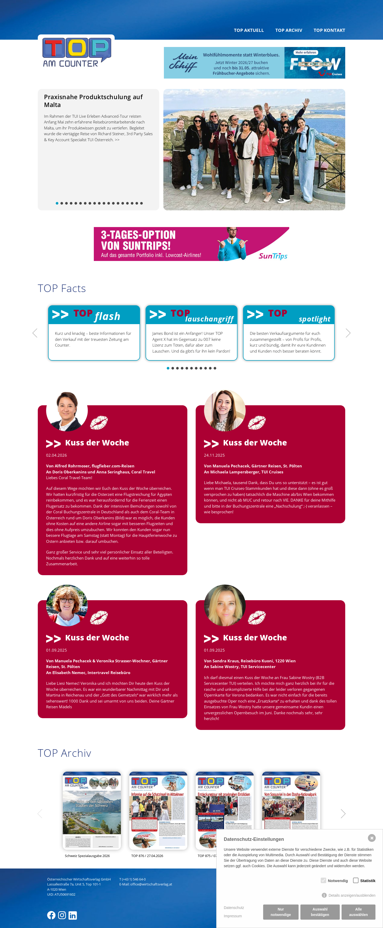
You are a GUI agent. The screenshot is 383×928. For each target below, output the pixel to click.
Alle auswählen (358, 912)
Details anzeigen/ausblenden (352, 895)
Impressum (233, 916)
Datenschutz (234, 908)
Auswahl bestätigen (320, 912)
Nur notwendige (281, 912)
